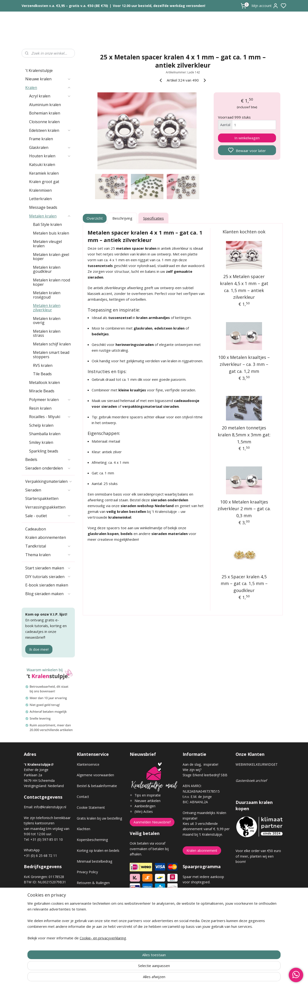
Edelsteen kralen (50, 130)
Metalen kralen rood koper (51, 282)
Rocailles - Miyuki (50, 416)
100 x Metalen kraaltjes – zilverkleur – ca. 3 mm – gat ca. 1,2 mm (244, 364)
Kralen (48, 87)
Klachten (83, 829)
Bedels (48, 459)
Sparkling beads (43, 451)
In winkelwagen (247, 137)
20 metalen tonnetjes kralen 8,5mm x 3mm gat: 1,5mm (244, 435)
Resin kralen (40, 408)
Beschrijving (122, 218)
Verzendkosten (88, 893)
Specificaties (153, 218)
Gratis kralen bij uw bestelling (99, 818)
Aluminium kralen (45, 104)
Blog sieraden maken (48, 593)
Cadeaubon (35, 529)
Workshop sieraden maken (97, 915)
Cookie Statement (91, 807)
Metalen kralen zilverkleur (46, 307)
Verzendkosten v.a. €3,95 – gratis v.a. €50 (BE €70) (65, 5)
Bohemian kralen (44, 113)
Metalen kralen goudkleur (46, 269)
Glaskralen (50, 147)
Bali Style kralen (47, 224)
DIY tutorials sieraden (48, 576)
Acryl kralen (50, 96)
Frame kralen (41, 138)
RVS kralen (42, 365)
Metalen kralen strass (46, 333)
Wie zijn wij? (192, 769)
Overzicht (95, 218)
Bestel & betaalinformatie (97, 785)
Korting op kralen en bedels (98, 850)
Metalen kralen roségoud (46, 295)
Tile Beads (42, 373)
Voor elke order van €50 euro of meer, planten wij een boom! (258, 856)
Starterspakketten (41, 498)
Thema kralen (48, 554)
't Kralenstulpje (39, 70)
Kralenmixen (40, 190)
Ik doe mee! (39, 649)
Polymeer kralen (50, 399)
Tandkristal (48, 546)
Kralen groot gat (44, 181)
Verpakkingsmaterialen (48, 481)
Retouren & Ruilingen (93, 882)
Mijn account (264, 6)
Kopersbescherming (92, 839)
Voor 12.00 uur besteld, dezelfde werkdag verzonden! (159, 5)
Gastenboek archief (251, 780)
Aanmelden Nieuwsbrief (152, 822)
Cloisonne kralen (44, 121)
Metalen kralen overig (46, 320)
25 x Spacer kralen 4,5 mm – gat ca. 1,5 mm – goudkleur (244, 583)
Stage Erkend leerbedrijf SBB (205, 775)
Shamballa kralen (44, 433)
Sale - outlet (48, 515)
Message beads (43, 207)
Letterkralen (40, 198)
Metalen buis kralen (51, 233)
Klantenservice (88, 764)
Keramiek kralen (44, 173)
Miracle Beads (41, 391)
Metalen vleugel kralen (47, 243)
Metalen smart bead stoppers (51, 354)
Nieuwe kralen (48, 79)
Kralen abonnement (201, 850)
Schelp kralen (41, 425)
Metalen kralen (50, 216)
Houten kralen (50, 156)
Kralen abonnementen (45, 537)
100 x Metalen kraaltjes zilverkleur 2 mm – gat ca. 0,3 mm (244, 509)
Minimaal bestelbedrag (94, 861)
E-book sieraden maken (46, 585)
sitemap (171, 978)
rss (181, 978)
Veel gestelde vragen (93, 904)
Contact (83, 796)
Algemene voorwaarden (95, 775)
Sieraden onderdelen (48, 468)
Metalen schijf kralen (52, 344)
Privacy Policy (87, 872)
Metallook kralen (44, 382)
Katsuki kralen (42, 164)
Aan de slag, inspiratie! (200, 764)
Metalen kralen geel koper (51, 256)
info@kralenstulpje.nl (50, 807)
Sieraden (48, 490)
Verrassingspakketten (45, 507)
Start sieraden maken (48, 568)
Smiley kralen (41, 442)
